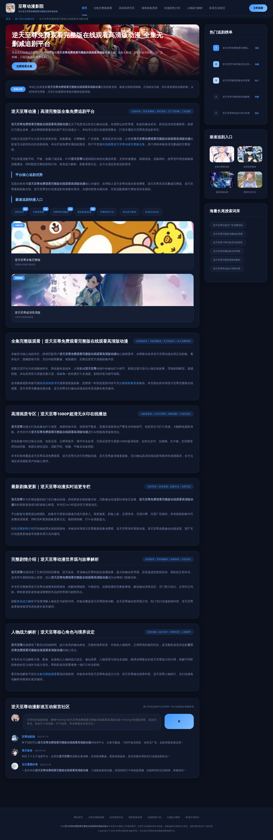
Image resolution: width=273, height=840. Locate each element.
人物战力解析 (195, 8)
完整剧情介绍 (108, 211)
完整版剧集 (40, 210)
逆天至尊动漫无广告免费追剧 (228, 225)
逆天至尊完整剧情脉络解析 (227, 260)
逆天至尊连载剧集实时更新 (227, 251)
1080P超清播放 (63, 210)
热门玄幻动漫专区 (25, 18)
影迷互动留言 (218, 8)
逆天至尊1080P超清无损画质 (228, 242)
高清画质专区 (127, 8)
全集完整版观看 (102, 8)
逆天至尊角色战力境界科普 (227, 268)
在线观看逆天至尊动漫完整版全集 (123, 144)
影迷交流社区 (153, 211)
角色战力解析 (130, 211)
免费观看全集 (24, 66)
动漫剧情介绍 (172, 8)
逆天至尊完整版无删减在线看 (228, 233)
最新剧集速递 (87, 210)
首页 (84, 8)
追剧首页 (21, 210)
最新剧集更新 (150, 8)
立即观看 (258, 8)
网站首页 (78, 817)
